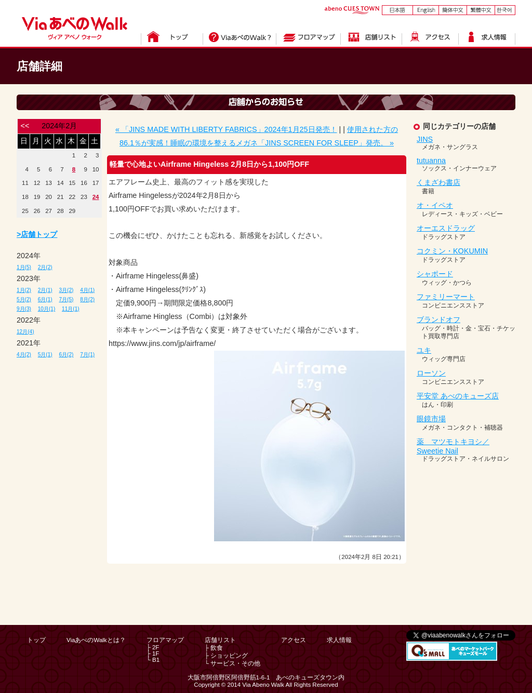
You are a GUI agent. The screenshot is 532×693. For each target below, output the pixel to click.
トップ (36, 640)
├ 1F (153, 653)
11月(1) (70, 309)
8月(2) (87, 299)
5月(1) (45, 354)
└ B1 (153, 660)
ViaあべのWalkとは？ (96, 640)
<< (25, 126)
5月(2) (24, 299)
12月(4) (25, 332)
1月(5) (24, 267)
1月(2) (24, 290)
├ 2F (153, 647)
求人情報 (339, 640)
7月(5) (66, 299)
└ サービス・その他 (232, 663)
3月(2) (66, 290)
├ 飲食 (214, 648)
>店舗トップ (37, 234)
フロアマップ (165, 640)
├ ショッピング (226, 655)
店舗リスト (220, 640)
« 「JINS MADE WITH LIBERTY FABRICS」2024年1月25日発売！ (226, 129)
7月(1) (87, 354)
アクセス (293, 640)
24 (95, 197)
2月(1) (45, 290)
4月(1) (87, 290)
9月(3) (24, 309)
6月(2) (66, 354)
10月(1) (47, 309)
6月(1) (45, 299)
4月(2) (24, 354)
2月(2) (45, 267)
